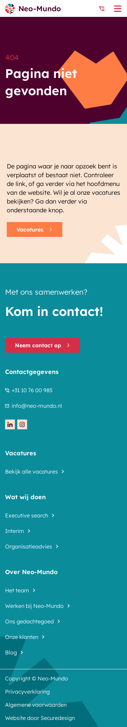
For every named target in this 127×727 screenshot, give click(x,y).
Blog (11, 652)
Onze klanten (21, 637)
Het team (17, 590)
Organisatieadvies (28, 546)
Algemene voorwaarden (36, 704)
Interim (14, 531)
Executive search (26, 515)
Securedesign (58, 718)
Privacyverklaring (27, 691)
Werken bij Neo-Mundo (34, 605)
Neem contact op (42, 345)
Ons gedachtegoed (29, 621)
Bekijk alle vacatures (31, 471)
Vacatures (34, 229)
